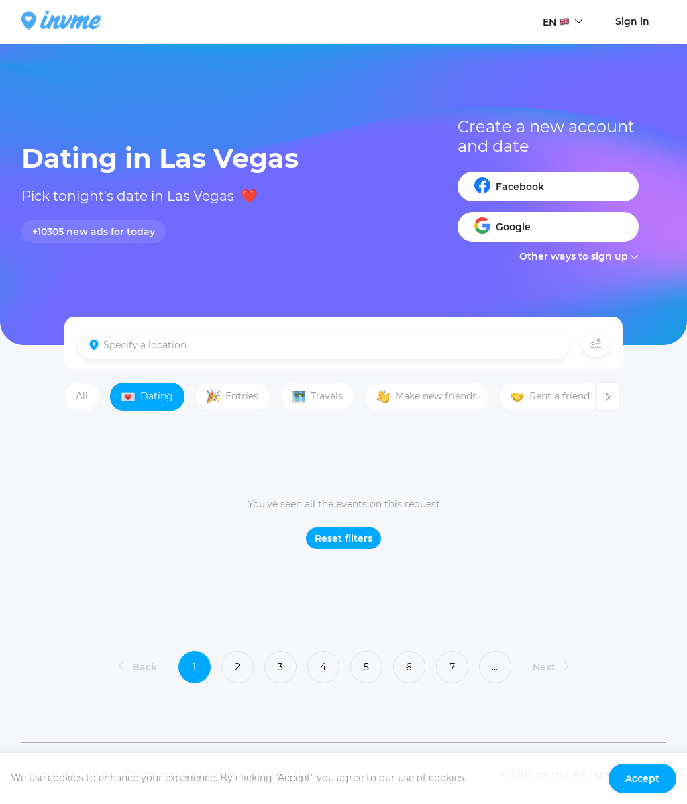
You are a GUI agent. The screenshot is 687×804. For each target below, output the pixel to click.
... (495, 667)
